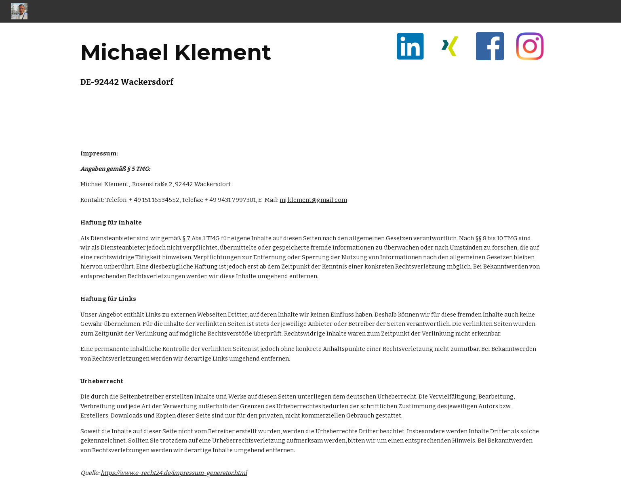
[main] (190, 61)
